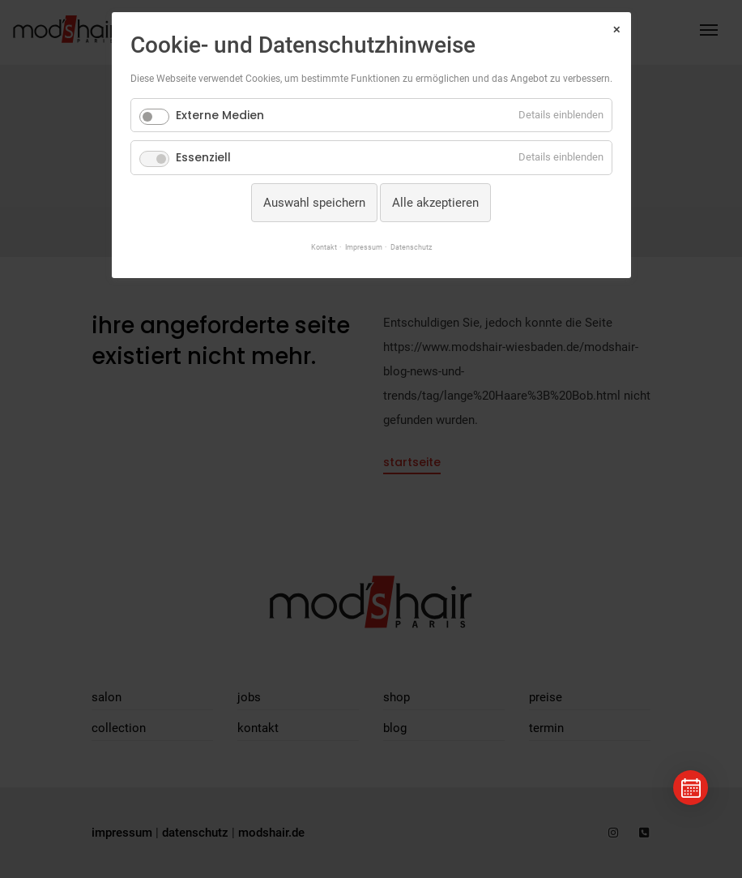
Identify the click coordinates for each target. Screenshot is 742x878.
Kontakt (319, 246)
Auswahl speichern (314, 202)
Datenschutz (414, 246)
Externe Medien (220, 115)
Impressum (362, 246)
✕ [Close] (616, 30)
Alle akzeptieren (435, 202)
